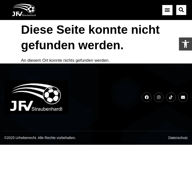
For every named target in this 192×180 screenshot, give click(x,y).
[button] (167, 10)
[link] (185, 44)
